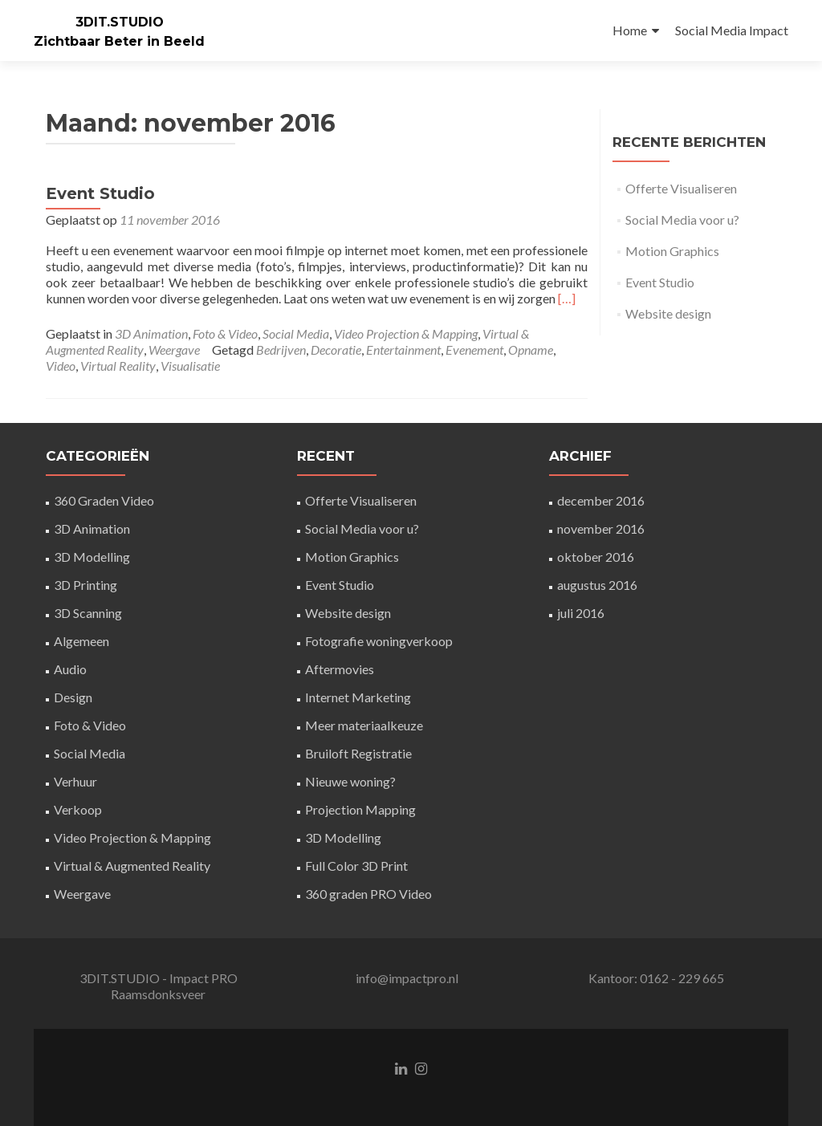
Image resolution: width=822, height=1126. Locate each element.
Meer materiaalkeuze (364, 725)
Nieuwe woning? (350, 781)
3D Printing (85, 584)
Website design (668, 313)
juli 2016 (580, 612)
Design (73, 697)
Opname (530, 349)
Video (60, 365)
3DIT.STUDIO (119, 22)
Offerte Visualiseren (681, 188)
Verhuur (75, 781)
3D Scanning (88, 612)
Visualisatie (190, 365)
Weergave (174, 349)
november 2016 (601, 528)
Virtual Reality (118, 365)
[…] (567, 298)
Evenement (474, 349)
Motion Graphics (672, 250)
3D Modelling (92, 556)
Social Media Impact (731, 30)
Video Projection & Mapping (406, 333)
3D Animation (151, 333)
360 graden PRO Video (368, 893)
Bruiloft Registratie (358, 753)
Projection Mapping (360, 809)
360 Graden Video (104, 500)
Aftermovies (339, 669)
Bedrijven (281, 349)
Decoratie (336, 349)
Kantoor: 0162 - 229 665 (656, 978)
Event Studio (100, 193)
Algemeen (81, 640)
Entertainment (403, 349)
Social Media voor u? (682, 219)
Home (629, 30)
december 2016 (601, 500)
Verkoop (78, 809)
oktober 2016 (595, 556)
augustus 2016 (597, 584)
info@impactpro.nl (407, 978)
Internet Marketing (358, 697)
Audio (70, 669)
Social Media (295, 333)
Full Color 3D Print (356, 865)
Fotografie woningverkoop (379, 640)
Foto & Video (225, 333)
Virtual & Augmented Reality (132, 865)
